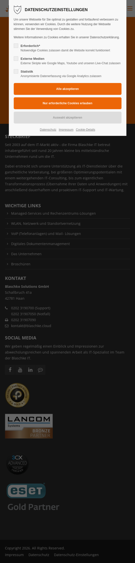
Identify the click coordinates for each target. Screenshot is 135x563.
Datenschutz (48, 129)
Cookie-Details (85, 129)
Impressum (66, 129)
